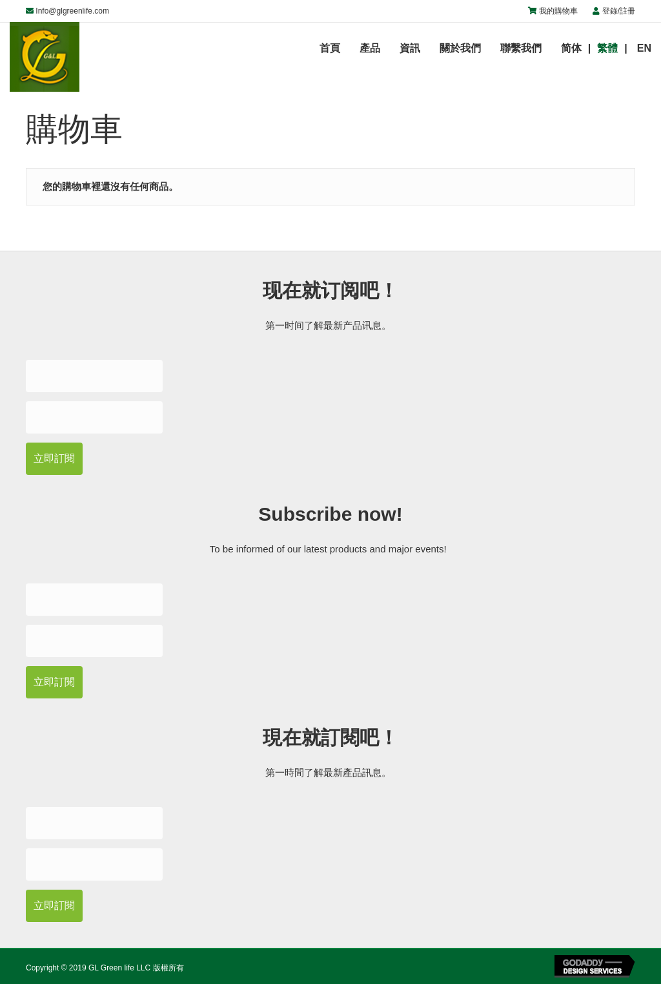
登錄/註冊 (618, 11)
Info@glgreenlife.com (72, 11)
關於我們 (460, 48)
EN (644, 48)
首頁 (330, 48)
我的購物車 (558, 11)
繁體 (607, 48)
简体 (571, 48)
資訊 (410, 48)
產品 (370, 48)
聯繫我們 (521, 48)
